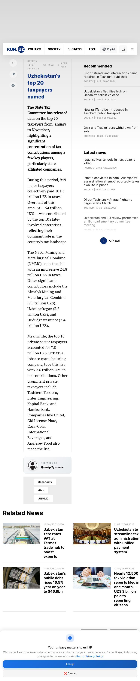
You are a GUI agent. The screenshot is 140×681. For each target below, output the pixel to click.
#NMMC (43, 498)
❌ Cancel (70, 673)
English (108, 49)
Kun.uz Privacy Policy (89, 656)
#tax (41, 490)
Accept (70, 664)
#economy (45, 482)
